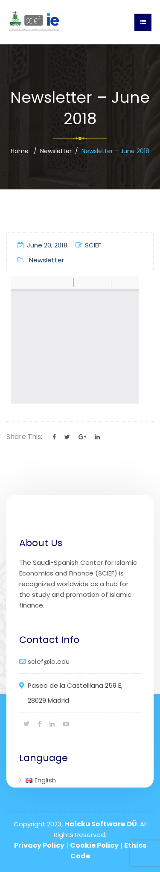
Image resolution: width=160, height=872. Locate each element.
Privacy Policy (39, 845)
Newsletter (56, 151)
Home (20, 151)
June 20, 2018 (42, 245)
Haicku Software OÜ (100, 824)
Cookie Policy (94, 845)
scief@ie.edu (49, 661)
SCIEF (88, 245)
